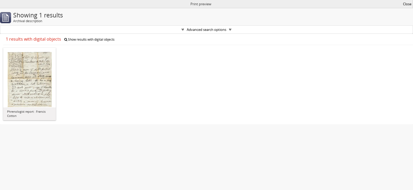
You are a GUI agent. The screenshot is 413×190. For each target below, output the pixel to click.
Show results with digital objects (89, 39)
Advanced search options (206, 29)
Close (407, 4)
